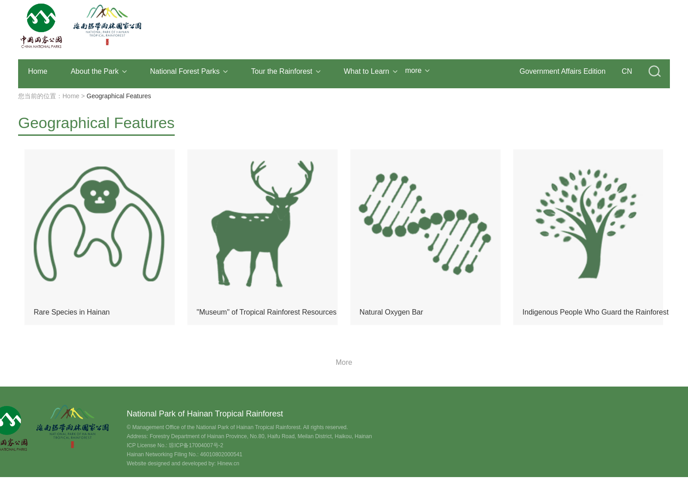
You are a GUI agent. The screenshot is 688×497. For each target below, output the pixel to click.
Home (38, 71)
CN (626, 71)
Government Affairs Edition (563, 71)
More (344, 362)
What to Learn (371, 71)
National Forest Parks (189, 71)
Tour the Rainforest (285, 71)
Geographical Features (118, 96)
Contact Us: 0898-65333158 (68, 483)
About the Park (99, 71)
